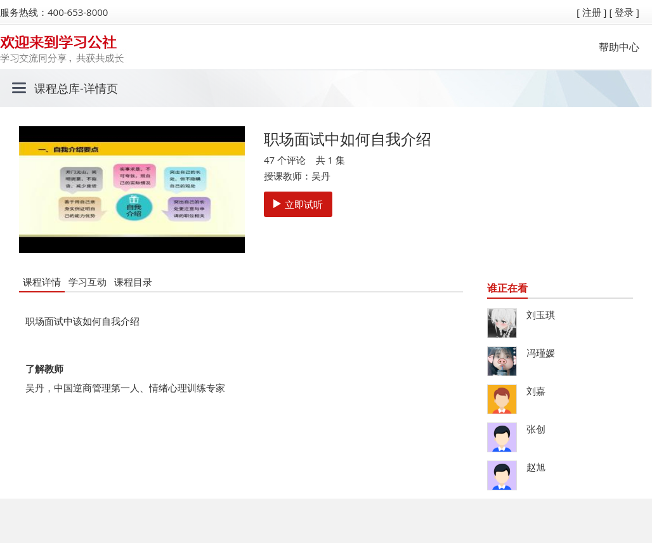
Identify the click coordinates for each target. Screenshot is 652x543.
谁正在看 (507, 288)
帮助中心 (619, 47)
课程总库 (57, 88)
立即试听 (298, 204)
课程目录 (133, 281)
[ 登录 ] (624, 12)
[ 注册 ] (592, 12)
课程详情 (42, 281)
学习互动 (87, 281)
